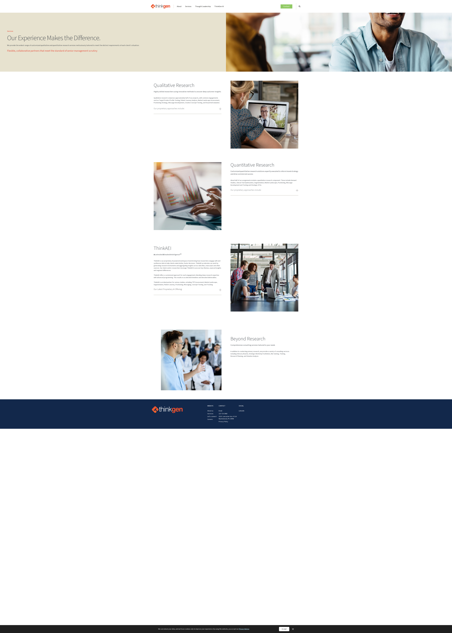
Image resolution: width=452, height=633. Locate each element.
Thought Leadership (203, 6)
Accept (284, 629)
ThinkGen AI (219, 6)
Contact (286, 6)
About (179, 6)
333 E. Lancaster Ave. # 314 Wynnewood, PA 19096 (228, 417)
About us (210, 411)
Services (188, 6)
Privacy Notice (244, 629)
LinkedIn (241, 411)
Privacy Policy (223, 421)
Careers (210, 419)
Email (220, 411)
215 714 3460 (223, 414)
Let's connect (212, 416)
